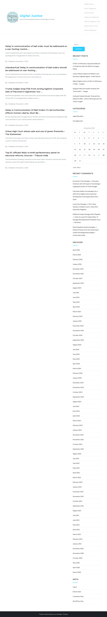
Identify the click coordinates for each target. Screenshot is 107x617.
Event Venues (89, 13)
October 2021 (77, 501)
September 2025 (78, 283)
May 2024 (76, 359)
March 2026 (77, 255)
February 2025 (77, 316)
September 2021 (78, 506)
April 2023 (76, 416)
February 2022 (77, 482)
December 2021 (78, 492)
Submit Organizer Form (92, 21)
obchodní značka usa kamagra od (84, 191)
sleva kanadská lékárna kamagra (84, 227)
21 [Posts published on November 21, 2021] (103, 149)
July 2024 (76, 349)
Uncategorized (78, 121)
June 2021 (76, 520)
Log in (75, 587)
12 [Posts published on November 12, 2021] (94, 144)
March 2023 (77, 420)
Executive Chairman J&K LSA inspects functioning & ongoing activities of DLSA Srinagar (86, 183)
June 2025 (76, 297)
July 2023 (76, 406)
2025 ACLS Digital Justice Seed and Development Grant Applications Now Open (85, 196)
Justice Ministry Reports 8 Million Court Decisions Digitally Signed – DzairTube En (86, 75)
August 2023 (77, 401)
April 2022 (76, 473)
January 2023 (77, 430)
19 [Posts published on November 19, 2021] (94, 149)
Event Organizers (90, 8)
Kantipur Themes (62, 614)
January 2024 (77, 378)
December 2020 (78, 548)
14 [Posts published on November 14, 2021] (103, 144)
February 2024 (77, 373)
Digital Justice (31, 16)
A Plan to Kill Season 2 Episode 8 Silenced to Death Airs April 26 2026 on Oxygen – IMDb (86, 66)
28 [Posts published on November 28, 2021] (103, 155)
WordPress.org (78, 601)
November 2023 (78, 387)
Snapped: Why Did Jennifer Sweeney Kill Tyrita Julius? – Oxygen (86, 90)
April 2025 (76, 307)
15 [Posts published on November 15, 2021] (75, 149)
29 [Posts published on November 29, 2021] (75, 161)
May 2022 (76, 468)
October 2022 (77, 444)
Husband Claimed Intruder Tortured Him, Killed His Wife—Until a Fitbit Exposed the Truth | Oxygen (87, 98)
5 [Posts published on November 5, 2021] (93, 138)
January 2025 (77, 321)
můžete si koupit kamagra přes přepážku (86, 214)
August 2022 (77, 454)
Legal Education (78, 116)
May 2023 (76, 411)
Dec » (79, 167)
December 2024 (78, 326)
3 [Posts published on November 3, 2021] (84, 138)
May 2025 (76, 302)
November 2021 (78, 496)
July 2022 (76, 458)
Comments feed (78, 596)
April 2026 (76, 250)
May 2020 (76, 563)
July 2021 (76, 515)
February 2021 (77, 539)
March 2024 (77, 368)
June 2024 (76, 354)
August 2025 (77, 288)
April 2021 (76, 529)
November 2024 (78, 330)
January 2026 (77, 264)
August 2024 (77, 345)
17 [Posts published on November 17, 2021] (84, 149)
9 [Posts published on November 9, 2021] (79, 144)
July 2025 (76, 292)
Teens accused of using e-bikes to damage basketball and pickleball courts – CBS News (87, 219)
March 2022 (77, 477)
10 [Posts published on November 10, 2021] (84, 144)
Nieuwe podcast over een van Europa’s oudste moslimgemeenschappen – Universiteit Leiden (86, 232)
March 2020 (77, 572)
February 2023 (77, 425)
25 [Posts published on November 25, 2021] (89, 155)
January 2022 (77, 487)
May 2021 (76, 525)
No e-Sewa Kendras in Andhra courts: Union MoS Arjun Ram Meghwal (85, 206)
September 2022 (78, 449)
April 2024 (76, 364)
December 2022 (78, 435)
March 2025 (77, 311)
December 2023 (78, 383)
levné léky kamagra (79, 204)
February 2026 (77, 259)
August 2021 (77, 510)
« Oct (74, 167)
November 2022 (78, 439)
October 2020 (77, 558)
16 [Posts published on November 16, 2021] (80, 149)
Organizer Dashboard (91, 17)
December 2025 (78, 269)
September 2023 (78, 397)
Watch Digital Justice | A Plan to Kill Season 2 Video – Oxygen (87, 82)
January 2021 (77, 544)
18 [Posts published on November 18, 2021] (89, 149)
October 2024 (77, 335)
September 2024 (78, 340)
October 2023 (77, 392)
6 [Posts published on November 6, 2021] (98, 138)
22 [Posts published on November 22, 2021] (75, 155)
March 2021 (77, 534)
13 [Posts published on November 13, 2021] (99, 144)
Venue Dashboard (90, 30)
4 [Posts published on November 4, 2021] (88, 138)
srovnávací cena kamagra (81, 181)
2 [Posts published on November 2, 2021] (79, 138)
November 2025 (78, 274)
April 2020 (76, 567)
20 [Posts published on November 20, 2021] (99, 149)
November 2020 (78, 553)
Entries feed (77, 592)
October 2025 (77, 278)
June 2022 (76, 463)
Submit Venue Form (91, 26)
